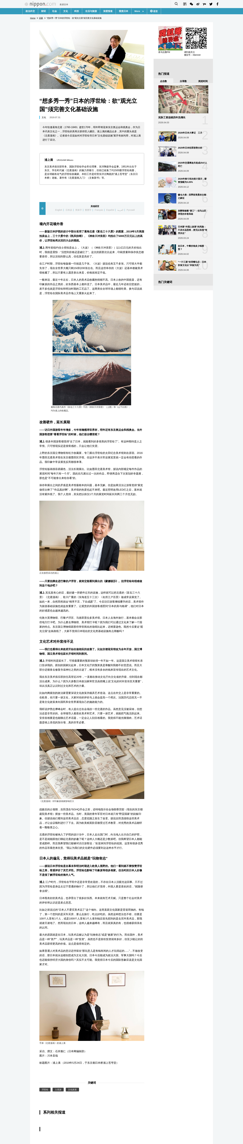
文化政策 (72, 1089)
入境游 (58, 1089)
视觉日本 (123, 11)
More (139, 11)
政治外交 (30, 11)
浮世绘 (45, 1089)
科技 (76, 11)
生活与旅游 (91, 11)
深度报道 (108, 11)
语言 (155, 11)
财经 (43, 11)
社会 (54, 11)
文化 (65, 11)
